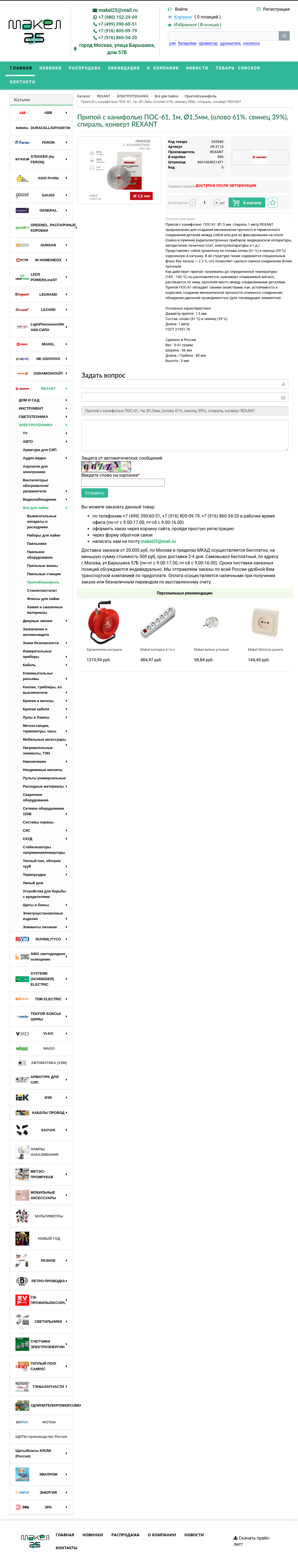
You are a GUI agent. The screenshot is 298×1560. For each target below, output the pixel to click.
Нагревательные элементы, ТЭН (38, 737)
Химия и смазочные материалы (45, 596)
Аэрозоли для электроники (35, 455)
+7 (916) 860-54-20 (117, 37)
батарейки (187, 43)
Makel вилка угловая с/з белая (220, 636)
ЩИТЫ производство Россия (41, 1423)
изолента (251, 43)
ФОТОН (35, 1409)
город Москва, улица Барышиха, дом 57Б (117, 48)
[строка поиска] (223, 36)
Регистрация (276, 9)
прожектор (208, 43)
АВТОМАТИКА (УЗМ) (41, 1049)
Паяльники (37, 530)
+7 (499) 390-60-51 (117, 24)
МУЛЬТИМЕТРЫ (39, 1202)
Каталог (22, 85)
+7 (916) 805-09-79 (117, 30)
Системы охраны (38, 808)
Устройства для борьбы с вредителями (44, 880)
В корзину (246, 189)
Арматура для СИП (40, 436)
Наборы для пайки (43, 521)
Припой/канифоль (43, 568)
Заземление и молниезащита (36, 618)
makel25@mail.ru (118, 10)
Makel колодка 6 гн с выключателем (171, 636)
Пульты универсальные (44, 764)
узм (172, 43)
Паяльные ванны (42, 552)
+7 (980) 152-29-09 (117, 17)
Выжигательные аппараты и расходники (41, 507)
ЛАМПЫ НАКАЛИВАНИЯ (36, 1138)
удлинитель (230, 43)
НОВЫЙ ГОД (37, 1225)
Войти (181, 9)
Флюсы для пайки (43, 585)
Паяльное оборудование (40, 541)
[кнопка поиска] (284, 36)
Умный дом (33, 869)
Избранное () (197, 24)
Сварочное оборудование (36, 783)
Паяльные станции (44, 560)
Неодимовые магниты (42, 756)
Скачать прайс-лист (251, 1527)
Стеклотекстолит (42, 577)
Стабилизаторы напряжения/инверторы (44, 836)
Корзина (183, 17)
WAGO (35, 1035)
